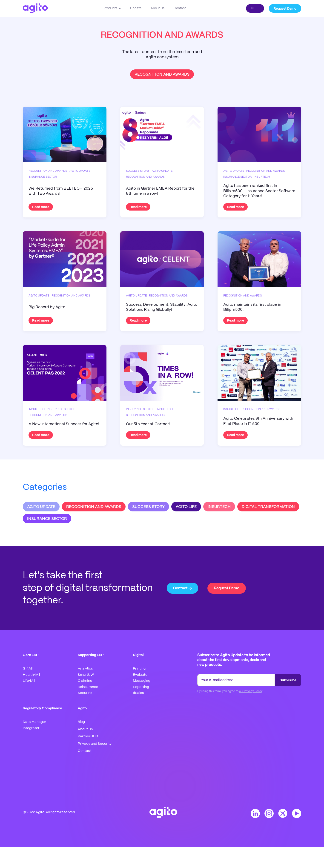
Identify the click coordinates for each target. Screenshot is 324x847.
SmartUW (86, 674)
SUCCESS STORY (148, 507)
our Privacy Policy (250, 691)
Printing (139, 668)
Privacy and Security (95, 743)
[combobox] (255, 8)
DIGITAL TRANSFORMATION (268, 507)
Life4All (29, 680)
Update (135, 8)
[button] (112, 8)
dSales (138, 693)
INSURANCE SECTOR (47, 519)
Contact (180, 8)
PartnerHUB (88, 736)
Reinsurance (88, 687)
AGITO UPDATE (41, 507)
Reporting (141, 687)
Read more (40, 207)
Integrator (31, 728)
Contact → (182, 588)
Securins (85, 693)
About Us (157, 8)
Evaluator (141, 674)
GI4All (27, 668)
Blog (81, 722)
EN (251, 8)
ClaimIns (85, 680)
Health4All (31, 674)
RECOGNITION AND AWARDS (93, 507)
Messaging (141, 680)
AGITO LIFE (186, 507)
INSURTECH (219, 507)
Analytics (85, 668)
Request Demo (285, 8)
